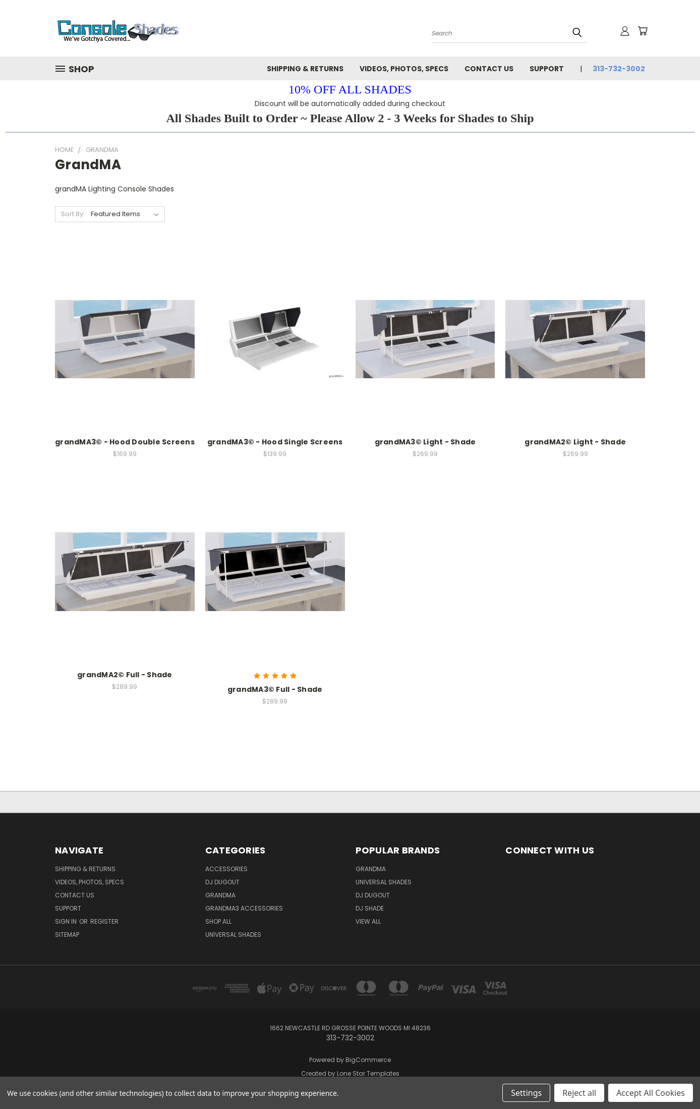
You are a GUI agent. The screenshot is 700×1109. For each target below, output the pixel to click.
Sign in (66, 921)
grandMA (220, 895)
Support (547, 69)
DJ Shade (370, 908)
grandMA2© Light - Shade (575, 442)
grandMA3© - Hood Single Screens (275, 442)
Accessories (226, 869)
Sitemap (67, 934)
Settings (526, 1092)
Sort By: (73, 214)
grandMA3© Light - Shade (425, 442)
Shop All (218, 921)
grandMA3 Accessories (244, 908)
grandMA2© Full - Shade (124, 675)
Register (104, 921)
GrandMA (371, 869)
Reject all (579, 1092)
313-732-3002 (619, 69)
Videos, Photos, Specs (404, 69)
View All (368, 921)
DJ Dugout (222, 882)
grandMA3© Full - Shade (275, 689)
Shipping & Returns (305, 69)
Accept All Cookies (650, 1092)
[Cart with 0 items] (642, 31)
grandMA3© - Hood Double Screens (125, 442)
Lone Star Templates (368, 1073)
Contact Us (488, 69)
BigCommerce (368, 1059)
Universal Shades (233, 934)
